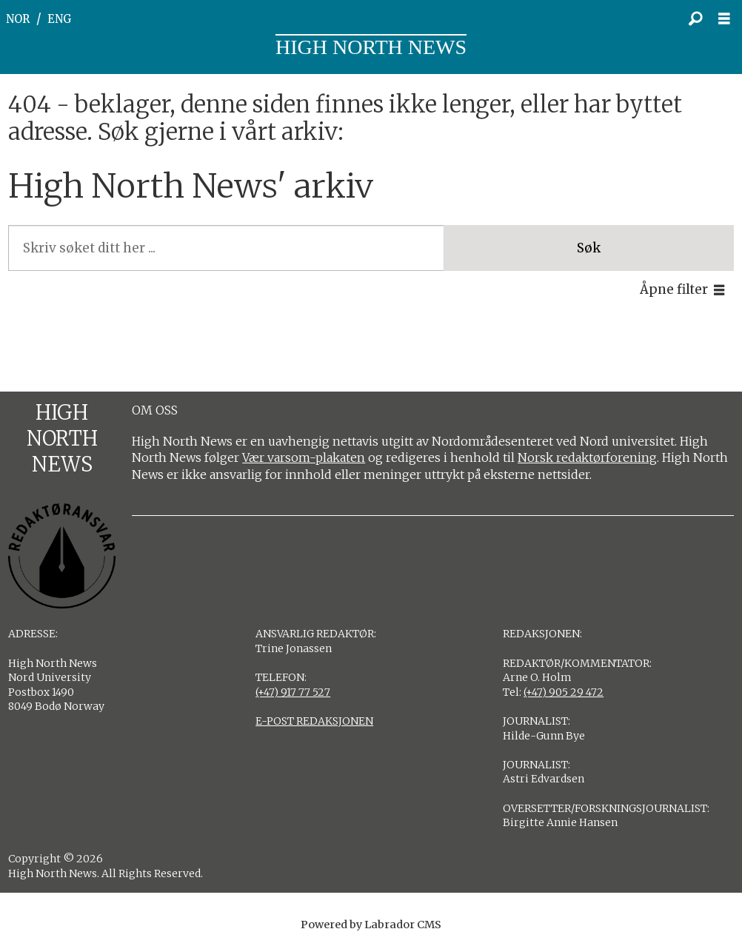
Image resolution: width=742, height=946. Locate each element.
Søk (589, 248)
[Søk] (695, 18)
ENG (59, 19)
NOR (18, 19)
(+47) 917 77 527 (292, 692)
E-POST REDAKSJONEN (314, 721)
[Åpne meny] (728, 19)
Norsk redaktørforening (587, 457)
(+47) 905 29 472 (564, 692)
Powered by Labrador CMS (371, 924)
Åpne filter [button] (674, 289)
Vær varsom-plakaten (303, 457)
